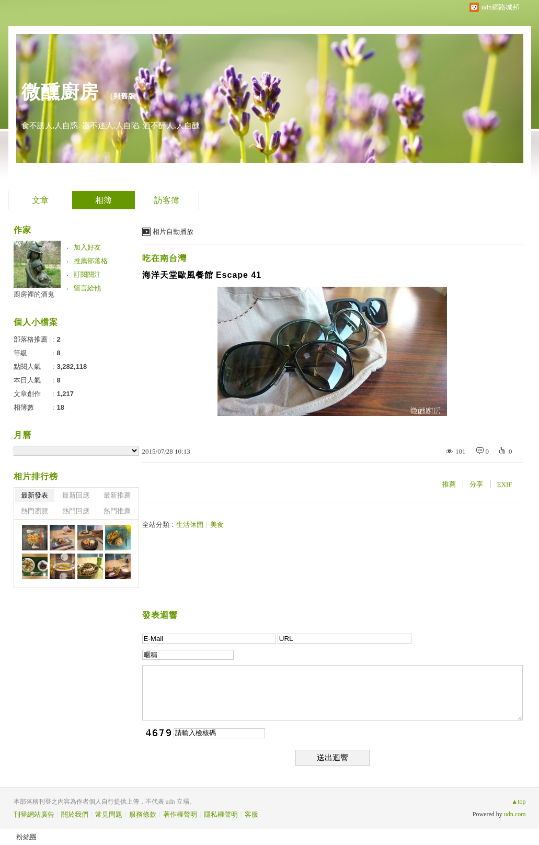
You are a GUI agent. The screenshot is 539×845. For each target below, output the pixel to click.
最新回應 (75, 495)
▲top (518, 801)
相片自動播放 (173, 231)
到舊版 (124, 96)
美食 (217, 524)
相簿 (103, 200)
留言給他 (87, 288)
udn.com (515, 814)
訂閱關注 (87, 274)
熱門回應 (75, 511)
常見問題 (108, 814)
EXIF (504, 484)
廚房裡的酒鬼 (34, 294)
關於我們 (74, 814)
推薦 (449, 484)
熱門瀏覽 (34, 511)
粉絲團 (26, 837)
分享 (476, 484)
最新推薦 (117, 495)
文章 (40, 200)
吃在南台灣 (164, 258)
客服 (251, 814)
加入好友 (87, 247)
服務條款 (142, 814)
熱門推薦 (117, 511)
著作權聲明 (180, 814)
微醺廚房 (60, 92)
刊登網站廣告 (34, 814)
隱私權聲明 (221, 814)
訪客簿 (166, 200)
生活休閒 (189, 524)
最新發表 (34, 495)
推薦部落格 (91, 261)
